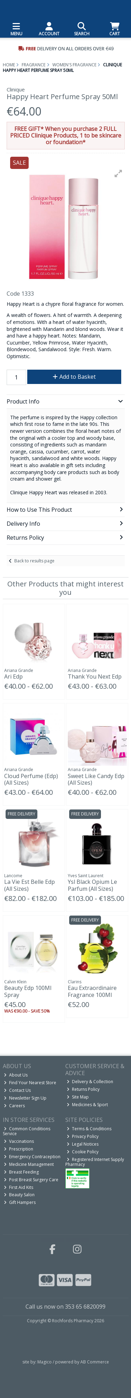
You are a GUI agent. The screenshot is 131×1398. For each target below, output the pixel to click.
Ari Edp (13, 676)
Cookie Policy (83, 1152)
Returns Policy (83, 1089)
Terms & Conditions (89, 1129)
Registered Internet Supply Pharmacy (94, 1161)
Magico (44, 1362)
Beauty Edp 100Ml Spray (27, 991)
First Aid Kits (18, 1187)
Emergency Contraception (32, 1157)
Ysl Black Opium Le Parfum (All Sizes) (92, 885)
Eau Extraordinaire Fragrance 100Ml (92, 991)
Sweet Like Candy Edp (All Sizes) (96, 779)
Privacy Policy (83, 1136)
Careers (14, 1106)
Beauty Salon (19, 1195)
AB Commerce (94, 1362)
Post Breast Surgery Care (31, 1180)
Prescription (18, 1149)
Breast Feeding (21, 1172)
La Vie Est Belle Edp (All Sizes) (29, 885)
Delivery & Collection (90, 1082)
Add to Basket (74, 376)
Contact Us (17, 1090)
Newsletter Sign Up (25, 1098)
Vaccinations (19, 1141)
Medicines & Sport (87, 1105)
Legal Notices (83, 1144)
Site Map (78, 1097)
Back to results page (34, 561)
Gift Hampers (20, 1202)
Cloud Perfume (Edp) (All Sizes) (31, 779)
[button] (118, 173)
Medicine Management (29, 1164)
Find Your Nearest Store (30, 1083)
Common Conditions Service (27, 1131)
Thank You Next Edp (95, 676)
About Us (16, 1075)
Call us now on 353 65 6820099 (65, 1306)
